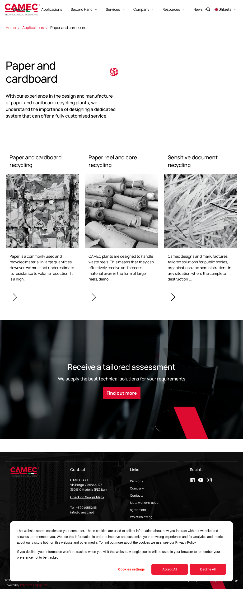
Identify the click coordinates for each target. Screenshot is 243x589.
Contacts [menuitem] (136, 495)
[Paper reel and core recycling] (121, 226)
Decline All (207, 569)
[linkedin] (192, 480)
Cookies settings (131, 569)
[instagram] (209, 480)
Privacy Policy (185, 542)
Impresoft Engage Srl (33, 585)
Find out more (122, 393)
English (225, 9)
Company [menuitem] (137, 488)
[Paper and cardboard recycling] (42, 226)
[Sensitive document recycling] (200, 226)
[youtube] (200, 480)
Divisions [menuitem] (136, 481)
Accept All (169, 569)
